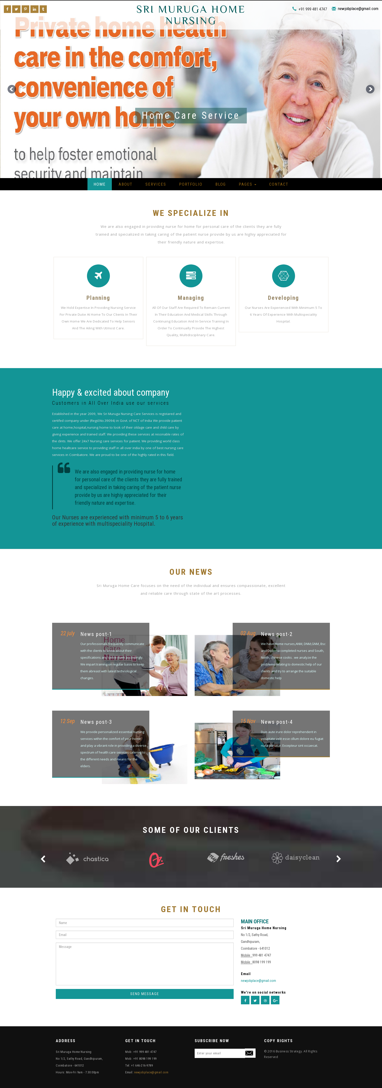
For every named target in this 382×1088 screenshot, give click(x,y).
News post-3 (96, 722)
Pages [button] (247, 184)
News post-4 (277, 722)
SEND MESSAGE (144, 994)
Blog (220, 184)
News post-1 (96, 634)
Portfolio (190, 184)
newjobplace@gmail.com (358, 8)
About (126, 184)
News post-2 (277, 634)
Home (100, 184)
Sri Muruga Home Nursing (191, 14)
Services (155, 184)
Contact (278, 184)
